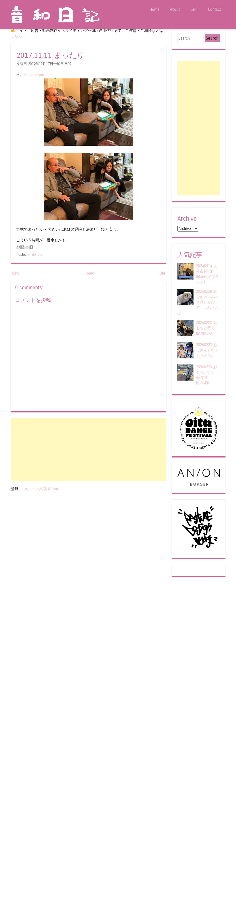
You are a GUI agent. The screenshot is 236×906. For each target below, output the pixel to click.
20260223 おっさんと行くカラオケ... (207, 350)
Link (193, 9)
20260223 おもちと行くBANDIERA (206, 328)
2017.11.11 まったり (50, 55)
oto (40, 255)
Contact (214, 9)
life (33, 255)
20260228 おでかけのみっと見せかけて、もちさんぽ (198, 302)
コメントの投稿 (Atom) (40, 489)
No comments (34, 75)
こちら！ (18, 36)
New (15, 273)
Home (154, 9)
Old (162, 273)
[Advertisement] (88, 449)
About (175, 9)
